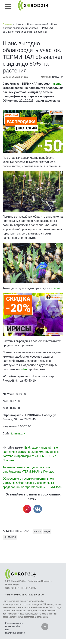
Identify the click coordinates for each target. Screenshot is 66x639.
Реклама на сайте (14, 623)
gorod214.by (57, 77)
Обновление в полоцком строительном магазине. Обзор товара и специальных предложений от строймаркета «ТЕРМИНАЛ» (32, 483)
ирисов (55, 288)
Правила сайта (12, 626)
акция (47, 531)
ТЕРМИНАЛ (10, 537)
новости (37, 531)
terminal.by (18, 433)
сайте (23, 369)
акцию (56, 83)
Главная (7, 24)
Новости (19, 24)
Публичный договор (15, 633)
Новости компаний (37, 24)
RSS (7, 629)
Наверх (44, 626)
